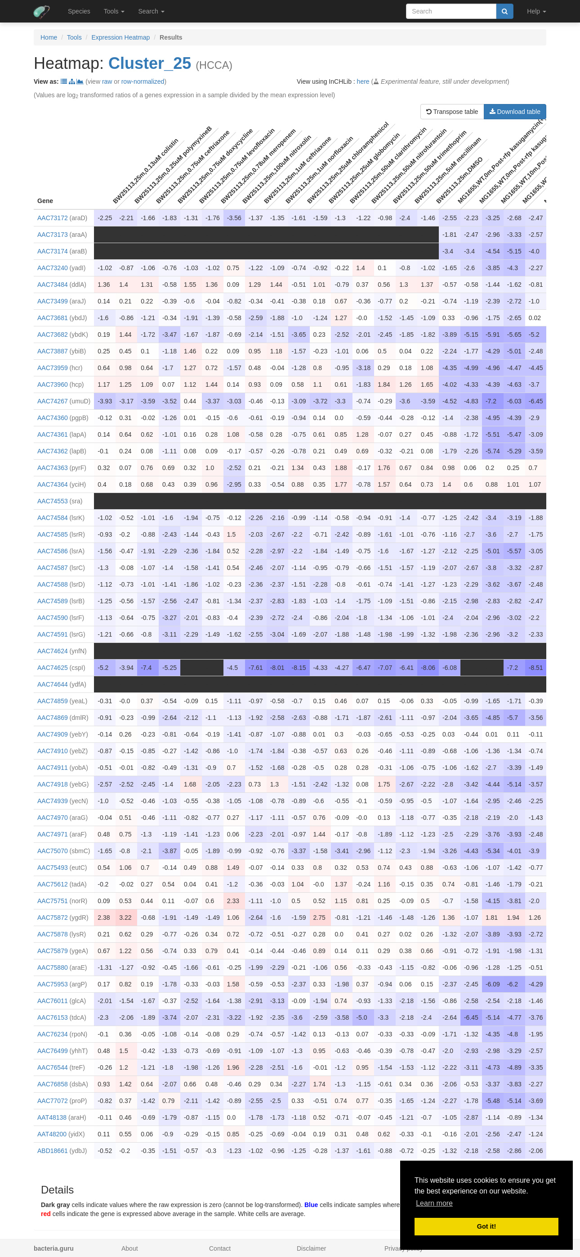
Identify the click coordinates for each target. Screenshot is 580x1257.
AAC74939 (52, 801)
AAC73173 (52, 234)
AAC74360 (52, 417)
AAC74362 (52, 451)
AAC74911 (52, 767)
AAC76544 (52, 1067)
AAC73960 (52, 384)
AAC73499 (52, 301)
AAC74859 (52, 701)
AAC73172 (52, 218)
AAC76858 (52, 1084)
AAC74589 (52, 601)
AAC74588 (52, 584)
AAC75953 (52, 984)
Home (48, 37)
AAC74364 (52, 484)
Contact (220, 1248)
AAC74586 (52, 551)
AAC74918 (52, 784)
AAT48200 (52, 1134)
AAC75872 (52, 917)
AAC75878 (52, 934)
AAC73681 (52, 317)
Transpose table (452, 111)
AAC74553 (52, 501)
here (363, 81)
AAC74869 (52, 717)
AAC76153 (52, 1017)
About (129, 1248)
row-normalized (143, 81)
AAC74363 (52, 467)
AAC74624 (52, 651)
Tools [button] (114, 11)
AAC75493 (52, 867)
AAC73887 (52, 351)
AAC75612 (52, 884)
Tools (74, 37)
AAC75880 (52, 967)
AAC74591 (52, 634)
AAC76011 (52, 1000)
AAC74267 (52, 401)
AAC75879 (52, 950)
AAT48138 (52, 1117)
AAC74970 (52, 817)
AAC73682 (52, 334)
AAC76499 (52, 1050)
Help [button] (536, 11)
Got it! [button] (486, 1226)
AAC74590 (52, 617)
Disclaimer (311, 1248)
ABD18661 (52, 1150)
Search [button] (151, 11)
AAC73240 (52, 267)
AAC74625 (52, 667)
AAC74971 (52, 834)
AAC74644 (52, 684)
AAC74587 (52, 567)
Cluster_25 (149, 63)
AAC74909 (52, 734)
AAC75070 (52, 851)
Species (79, 11)
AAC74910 (52, 751)
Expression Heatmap (120, 37)
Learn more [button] (434, 1203)
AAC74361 (52, 434)
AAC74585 (52, 534)
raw (107, 81)
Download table (515, 111)
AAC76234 (52, 1034)
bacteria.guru (54, 1248)
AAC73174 (52, 251)
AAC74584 (52, 517)
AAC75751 (52, 900)
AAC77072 (52, 1100)
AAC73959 (52, 367)
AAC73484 (52, 284)
